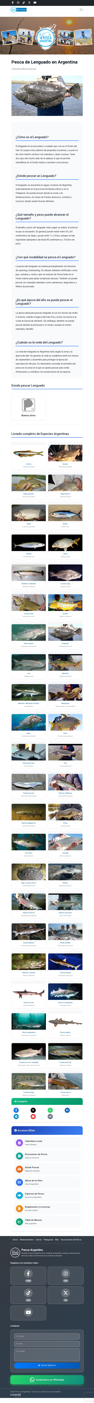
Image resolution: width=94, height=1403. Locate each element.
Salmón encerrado (65, 914)
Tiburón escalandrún (65, 1004)
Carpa (65, 555)
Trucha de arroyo (65, 1064)
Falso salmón (28, 645)
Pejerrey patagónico (29, 825)
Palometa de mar (29, 765)
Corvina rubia (28, 615)
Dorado (65, 615)
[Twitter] (29, 2)
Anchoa (28, 466)
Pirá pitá (65, 854)
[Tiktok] (24, 2)
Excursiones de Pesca (71, 1242)
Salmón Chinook (28, 914)
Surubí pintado (65, 944)
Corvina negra (65, 585)
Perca (65, 825)
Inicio (15, 1242)
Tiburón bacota (65, 974)
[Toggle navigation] (81, 10)
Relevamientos (27, 1242)
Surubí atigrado (28, 944)
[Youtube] (35, 2)
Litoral (39, 1242)
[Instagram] (18, 2)
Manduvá (65, 675)
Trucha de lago (28, 1094)
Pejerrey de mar (28, 795)
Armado (65, 466)
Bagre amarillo (28, 495)
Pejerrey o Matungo (65, 795)
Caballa (28, 555)
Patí (65, 765)
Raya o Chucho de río (28, 884)
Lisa (28, 675)
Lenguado (65, 645)
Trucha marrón (65, 1094)
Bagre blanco (65, 495)
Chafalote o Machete (29, 585)
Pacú (65, 735)
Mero (28, 735)
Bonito (65, 525)
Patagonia (48, 1242)
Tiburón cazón (28, 1004)
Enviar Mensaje (47, 1370)
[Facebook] (12, 2)
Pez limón (28, 854)
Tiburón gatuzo (65, 1034)
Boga (29, 525)
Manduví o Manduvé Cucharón (28, 705)
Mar (57, 1242)
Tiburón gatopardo (28, 1034)
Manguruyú (65, 705)
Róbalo (65, 884)
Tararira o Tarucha (28, 974)
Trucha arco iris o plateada (28, 1064)
